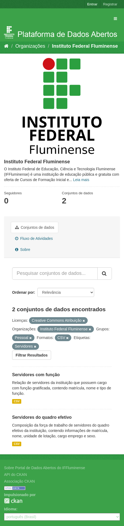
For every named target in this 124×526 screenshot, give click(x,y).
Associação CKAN (19, 481)
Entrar (92, 4)
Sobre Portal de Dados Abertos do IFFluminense (44, 468)
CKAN (13, 501)
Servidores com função (36, 374)
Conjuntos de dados (34, 227)
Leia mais (81, 180)
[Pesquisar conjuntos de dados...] (55, 273)
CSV (17, 401)
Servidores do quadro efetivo (42, 417)
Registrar (110, 4)
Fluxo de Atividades (34, 238)
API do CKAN (15, 474)
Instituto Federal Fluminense (85, 46)
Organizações (30, 46)
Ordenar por (23, 292)
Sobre (22, 249)
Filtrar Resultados (32, 355)
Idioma (10, 509)
